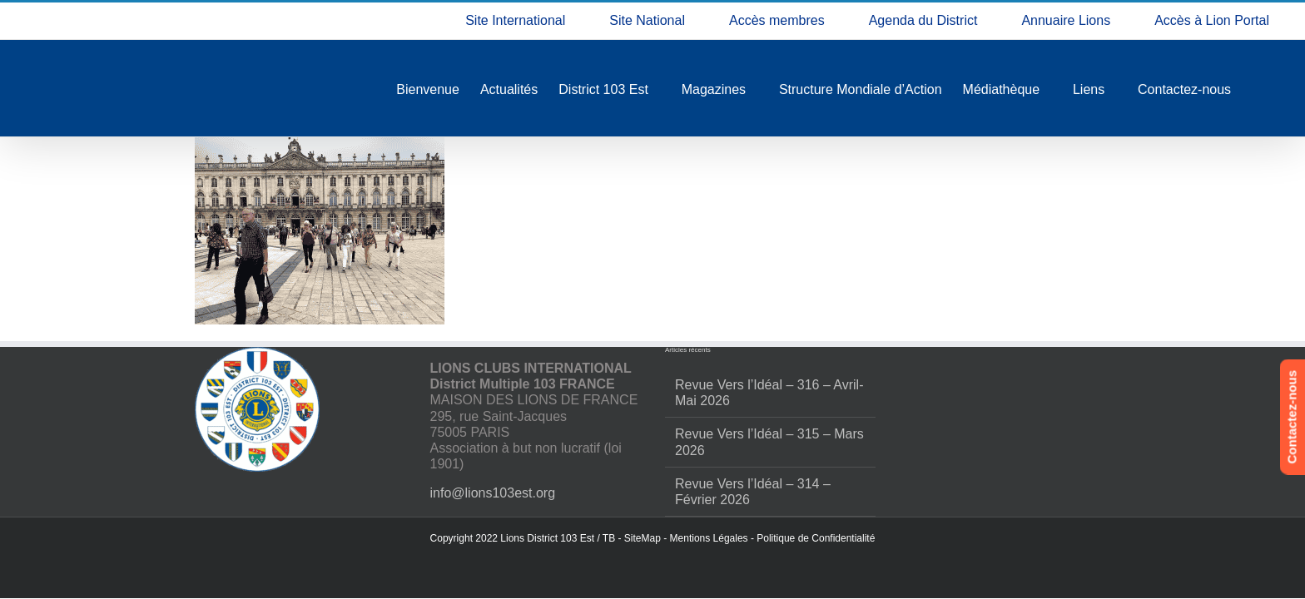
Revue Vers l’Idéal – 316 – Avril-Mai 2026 (769, 393)
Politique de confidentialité (1077, 571)
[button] (1271, 387)
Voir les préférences (1215, 534)
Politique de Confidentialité (816, 538)
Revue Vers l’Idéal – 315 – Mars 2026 (769, 442)
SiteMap (642, 538)
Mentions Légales (709, 538)
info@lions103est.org (493, 493)
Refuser (1078, 534)
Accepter (940, 534)
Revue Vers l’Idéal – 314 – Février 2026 (753, 492)
